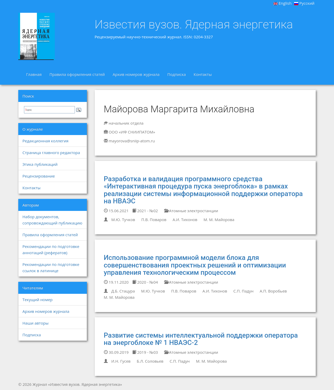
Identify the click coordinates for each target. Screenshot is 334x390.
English (282, 3)
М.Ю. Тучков (123, 219)
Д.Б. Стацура (123, 291)
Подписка (176, 74)
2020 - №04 (145, 282)
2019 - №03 (145, 352)
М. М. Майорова (219, 219)
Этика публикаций (39, 164)
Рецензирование (38, 176)
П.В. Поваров (153, 219)
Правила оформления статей (77, 74)
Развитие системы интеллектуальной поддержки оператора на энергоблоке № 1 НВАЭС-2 (201, 339)
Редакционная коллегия (45, 140)
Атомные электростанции (191, 210)
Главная (33, 74)
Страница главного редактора (51, 152)
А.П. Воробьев (273, 291)
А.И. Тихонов (185, 219)
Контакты (203, 74)
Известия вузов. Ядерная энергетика (194, 24)
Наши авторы (35, 323)
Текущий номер (37, 299)
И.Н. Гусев (120, 361)
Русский (304, 3)
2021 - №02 (145, 210)
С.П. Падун (243, 291)
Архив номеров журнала (136, 74)
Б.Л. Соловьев (150, 361)
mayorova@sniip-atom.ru (132, 140)
